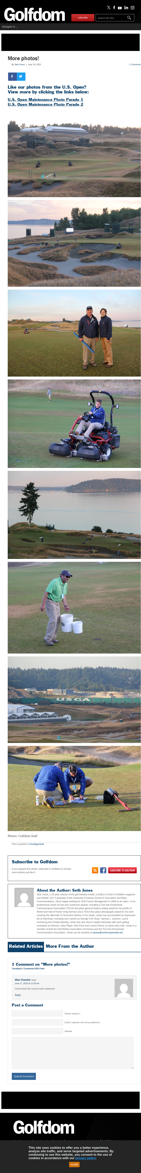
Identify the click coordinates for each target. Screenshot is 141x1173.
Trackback (17, 968)
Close (74, 1164)
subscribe (83, 17)
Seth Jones (19, 64)
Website (68, 1031)
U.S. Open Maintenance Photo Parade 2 (45, 104)
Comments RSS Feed (34, 968)
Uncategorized (36, 844)
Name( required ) (72, 1013)
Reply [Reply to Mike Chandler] (18, 995)
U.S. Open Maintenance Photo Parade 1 (45, 99)
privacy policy (85, 1158)
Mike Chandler (23, 980)
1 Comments (135, 64)
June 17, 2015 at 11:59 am (27, 983)
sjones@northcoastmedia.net (107, 932)
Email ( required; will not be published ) (82, 1022)
